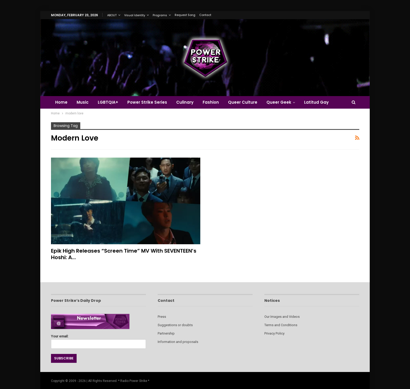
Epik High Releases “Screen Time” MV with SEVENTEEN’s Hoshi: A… (123, 254)
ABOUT (112, 15)
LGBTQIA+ (108, 102)
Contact (205, 15)
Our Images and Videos (282, 317)
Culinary (184, 102)
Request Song (185, 15)
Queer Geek (278, 102)
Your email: (98, 340)
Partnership (166, 333)
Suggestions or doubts (175, 325)
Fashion (211, 102)
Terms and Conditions (280, 325)
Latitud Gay (316, 102)
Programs (160, 15)
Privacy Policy (274, 333)
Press (162, 317)
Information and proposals (178, 342)
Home (61, 102)
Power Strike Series (147, 102)
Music (83, 102)
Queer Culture (242, 102)
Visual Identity (134, 15)
